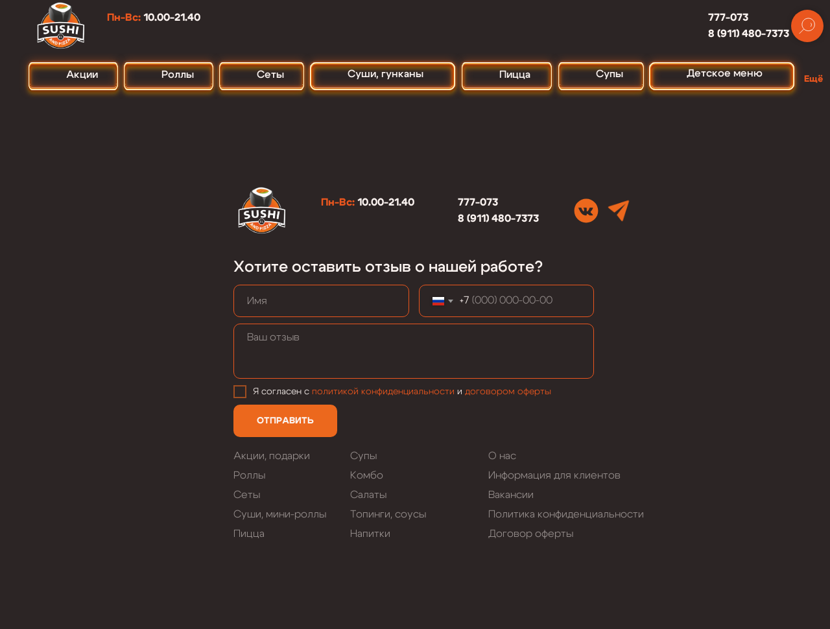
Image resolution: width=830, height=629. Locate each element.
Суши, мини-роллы (279, 514)
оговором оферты (510, 391)
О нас (502, 456)
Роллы (249, 475)
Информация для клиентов (554, 475)
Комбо (366, 475)
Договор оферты (530, 533)
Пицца (249, 533)
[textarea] (413, 351)
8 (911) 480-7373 (748, 34)
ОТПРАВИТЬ (285, 420)
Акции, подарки (271, 456)
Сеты (246, 495)
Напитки (370, 533)
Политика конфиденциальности (566, 514)
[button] (816, 73)
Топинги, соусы (388, 514)
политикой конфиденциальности (383, 391)
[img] (586, 211)
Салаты (368, 495)
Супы (363, 456)
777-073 (728, 17)
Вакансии (511, 495)
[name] (321, 301)
